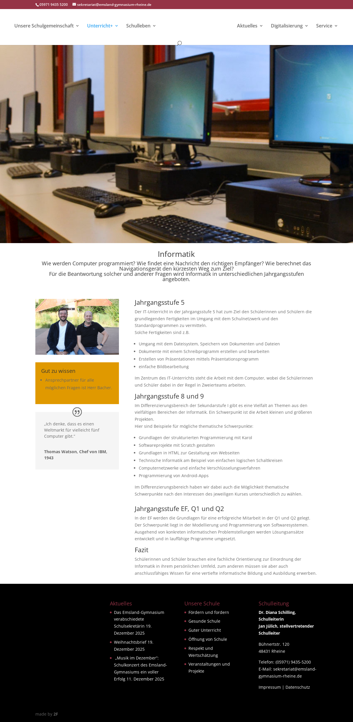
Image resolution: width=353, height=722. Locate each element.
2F (55, 714)
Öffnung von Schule (207, 639)
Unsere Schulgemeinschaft (44, 26)
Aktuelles (247, 26)
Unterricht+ (100, 26)
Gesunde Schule (204, 621)
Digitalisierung (286, 26)
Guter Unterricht (204, 630)
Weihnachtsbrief (130, 642)
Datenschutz (297, 687)
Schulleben (139, 26)
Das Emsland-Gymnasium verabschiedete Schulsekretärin (139, 619)
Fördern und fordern (208, 612)
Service (324, 26)
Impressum (270, 687)
